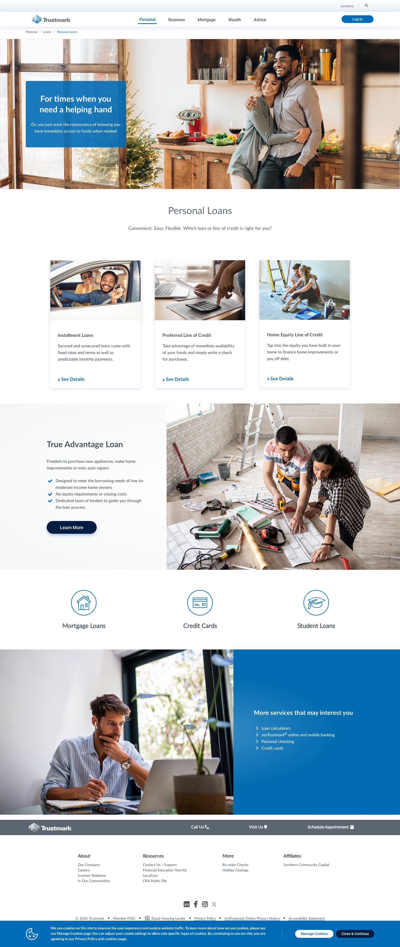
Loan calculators (276, 728)
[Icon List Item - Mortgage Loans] (84, 609)
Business (176, 19)
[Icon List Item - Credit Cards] (200, 609)
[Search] (366, 5)
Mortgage (207, 19)
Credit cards (272, 748)
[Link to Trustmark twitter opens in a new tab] (214, 904)
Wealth (234, 19)
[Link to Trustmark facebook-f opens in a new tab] (196, 905)
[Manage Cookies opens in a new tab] (314, 934)
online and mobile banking (298, 735)
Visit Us (258, 827)
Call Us (200, 827)
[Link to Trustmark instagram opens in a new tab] (205, 905)
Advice (260, 19)
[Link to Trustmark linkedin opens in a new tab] (187, 905)
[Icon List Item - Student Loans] (316, 609)
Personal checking (277, 742)
